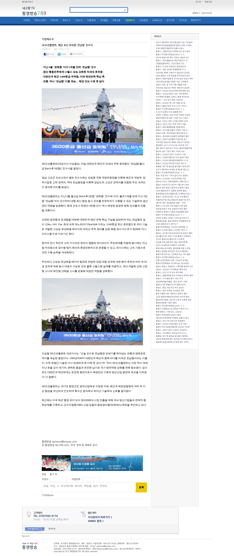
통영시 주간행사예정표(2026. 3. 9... (171, 257)
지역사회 (54, 20)
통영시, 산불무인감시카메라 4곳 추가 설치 (173, 51)
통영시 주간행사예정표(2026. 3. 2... (171, 173)
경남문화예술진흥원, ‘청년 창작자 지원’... (172, 282)
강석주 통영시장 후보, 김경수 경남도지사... (173, 58)
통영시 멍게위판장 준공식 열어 (168, 315)
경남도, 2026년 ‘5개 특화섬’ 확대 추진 (171, 270)
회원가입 (208, 2)
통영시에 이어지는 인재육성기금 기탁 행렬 (173, 254)
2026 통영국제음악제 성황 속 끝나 (170, 48)
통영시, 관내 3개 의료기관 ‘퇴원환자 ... (171, 321)
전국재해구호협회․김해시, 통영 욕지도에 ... (173, 97)
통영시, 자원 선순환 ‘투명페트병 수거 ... (172, 70)
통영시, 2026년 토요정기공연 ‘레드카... (172, 163)
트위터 (62, 54)
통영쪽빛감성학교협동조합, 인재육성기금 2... (174, 194)
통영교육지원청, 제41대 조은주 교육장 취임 (173, 300)
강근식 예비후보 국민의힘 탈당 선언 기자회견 (174, 42)
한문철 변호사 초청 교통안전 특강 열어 (171, 209)
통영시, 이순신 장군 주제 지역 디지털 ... (172, 124)
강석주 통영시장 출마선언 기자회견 (170, 239)
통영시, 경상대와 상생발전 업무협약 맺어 (172, 136)
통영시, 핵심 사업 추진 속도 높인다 (170, 288)
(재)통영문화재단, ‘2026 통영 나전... (171, 64)
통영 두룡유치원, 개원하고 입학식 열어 (171, 294)
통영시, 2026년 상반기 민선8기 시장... (172, 154)
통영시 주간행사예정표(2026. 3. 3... (171, 109)
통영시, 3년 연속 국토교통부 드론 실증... (172, 206)
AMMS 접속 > (96, 521)
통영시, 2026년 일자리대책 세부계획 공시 (173, 91)
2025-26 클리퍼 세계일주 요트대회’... (171, 245)
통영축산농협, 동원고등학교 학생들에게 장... (174, 221)
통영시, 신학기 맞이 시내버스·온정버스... (172, 330)
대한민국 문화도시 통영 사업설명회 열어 (172, 212)
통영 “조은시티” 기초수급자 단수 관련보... (173, 176)
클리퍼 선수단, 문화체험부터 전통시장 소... (173, 182)
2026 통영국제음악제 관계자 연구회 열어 (172, 297)
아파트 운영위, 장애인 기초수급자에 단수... (173, 218)
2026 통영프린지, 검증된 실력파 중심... (172, 191)
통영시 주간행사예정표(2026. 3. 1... (171, 215)
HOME (27, 20)
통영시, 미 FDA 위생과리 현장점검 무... (172, 67)
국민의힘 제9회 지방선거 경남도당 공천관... (173, 73)
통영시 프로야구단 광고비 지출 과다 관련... (173, 185)
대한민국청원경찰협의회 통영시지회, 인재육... (174, 45)
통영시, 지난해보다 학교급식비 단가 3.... (172, 333)
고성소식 (79, 20)
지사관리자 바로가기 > (100, 517)
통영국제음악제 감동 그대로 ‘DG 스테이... (173, 118)
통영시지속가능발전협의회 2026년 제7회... (173, 327)
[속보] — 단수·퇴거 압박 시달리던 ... (170, 100)
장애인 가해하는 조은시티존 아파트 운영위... (174, 115)
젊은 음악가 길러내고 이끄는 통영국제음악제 (174, 148)
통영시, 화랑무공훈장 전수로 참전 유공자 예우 (174, 79)
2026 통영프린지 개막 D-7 (167, 224)
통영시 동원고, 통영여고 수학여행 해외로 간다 (174, 267)
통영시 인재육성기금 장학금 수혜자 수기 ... (173, 309)
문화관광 (116, 20)
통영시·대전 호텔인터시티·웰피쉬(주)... (171, 285)
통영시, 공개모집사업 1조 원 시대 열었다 (172, 197)
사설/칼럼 (143, 20)
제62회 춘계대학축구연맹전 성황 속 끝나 (172, 318)
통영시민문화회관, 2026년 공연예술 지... (172, 227)
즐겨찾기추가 (27, 2)
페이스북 (49, 54)
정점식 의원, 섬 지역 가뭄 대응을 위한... (172, 85)
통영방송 (34, 13)
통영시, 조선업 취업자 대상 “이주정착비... (173, 94)
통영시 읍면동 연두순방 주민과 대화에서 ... (173, 251)
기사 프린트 (76, 54)
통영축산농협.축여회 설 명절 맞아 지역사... (173, 342)
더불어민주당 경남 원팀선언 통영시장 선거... (174, 200)
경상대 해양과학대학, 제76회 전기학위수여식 (174, 339)
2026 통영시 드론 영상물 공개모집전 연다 (173, 76)
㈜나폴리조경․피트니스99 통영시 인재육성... (174, 236)
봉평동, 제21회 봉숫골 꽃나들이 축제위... (172, 336)
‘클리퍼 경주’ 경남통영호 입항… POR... (171, 203)
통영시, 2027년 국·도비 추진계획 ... (170, 273)
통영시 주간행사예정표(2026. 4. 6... (171, 55)
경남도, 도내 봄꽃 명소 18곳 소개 (169, 278)
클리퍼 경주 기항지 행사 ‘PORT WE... (171, 151)
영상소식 (67, 20)
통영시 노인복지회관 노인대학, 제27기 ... (172, 230)
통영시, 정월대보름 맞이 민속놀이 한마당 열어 (174, 276)
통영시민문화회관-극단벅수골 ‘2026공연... (173, 263)
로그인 (198, 2)
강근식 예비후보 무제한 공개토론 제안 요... (173, 170)
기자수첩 (183, 20)
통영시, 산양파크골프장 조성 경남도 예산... (173, 157)
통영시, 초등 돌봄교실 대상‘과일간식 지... (172, 61)
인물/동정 (91, 20)
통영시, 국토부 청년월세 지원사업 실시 (171, 139)
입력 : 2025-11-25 (61, 49)
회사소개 (25, 536)
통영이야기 (196, 20)
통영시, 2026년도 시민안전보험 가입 (171, 179)
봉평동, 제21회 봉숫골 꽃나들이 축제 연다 (173, 166)
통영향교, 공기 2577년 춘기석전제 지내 (172, 145)
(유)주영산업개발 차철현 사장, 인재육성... (173, 82)
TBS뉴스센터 (40, 20)
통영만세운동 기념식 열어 (166, 303)
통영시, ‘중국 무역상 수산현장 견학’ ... (171, 291)
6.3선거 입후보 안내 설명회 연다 (169, 112)
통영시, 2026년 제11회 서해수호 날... (171, 103)
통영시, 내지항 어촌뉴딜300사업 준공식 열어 (174, 233)
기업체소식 (130, 20)
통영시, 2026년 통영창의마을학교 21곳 (172, 160)
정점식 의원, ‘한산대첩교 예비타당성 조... (172, 133)
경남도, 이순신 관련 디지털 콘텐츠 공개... (172, 121)
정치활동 (104, 20)
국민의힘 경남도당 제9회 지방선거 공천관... (173, 88)
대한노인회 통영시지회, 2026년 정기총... (172, 260)
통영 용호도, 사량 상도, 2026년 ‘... (170, 312)
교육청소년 (157, 20)
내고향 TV (28, 8)
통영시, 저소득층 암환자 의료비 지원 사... (172, 130)
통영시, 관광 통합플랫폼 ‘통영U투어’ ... (171, 127)
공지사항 (170, 20)
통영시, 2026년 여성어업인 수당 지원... (172, 324)
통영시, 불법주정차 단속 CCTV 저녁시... (172, 106)
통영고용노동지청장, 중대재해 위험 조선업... (174, 248)
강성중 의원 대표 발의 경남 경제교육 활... (172, 242)
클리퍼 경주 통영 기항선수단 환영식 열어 (172, 188)
